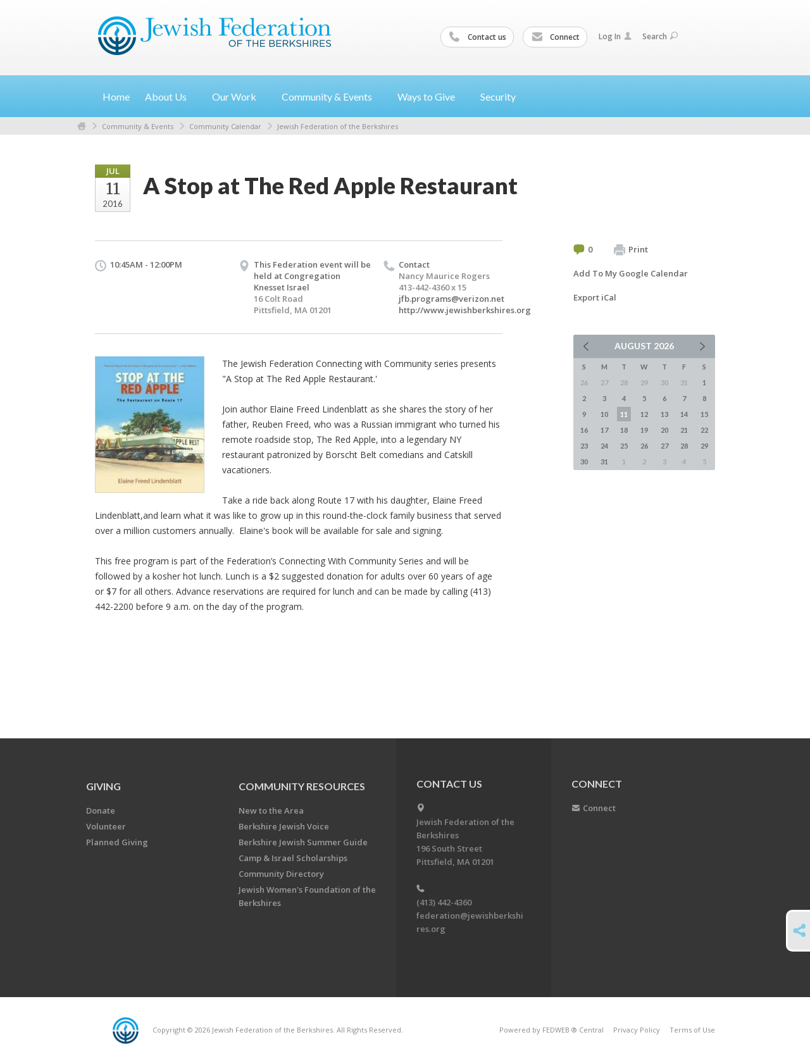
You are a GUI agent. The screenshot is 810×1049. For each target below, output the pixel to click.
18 (624, 430)
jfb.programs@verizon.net (451, 298)
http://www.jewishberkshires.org (465, 310)
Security (498, 96)
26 (644, 446)
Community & (332, 96)
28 (684, 446)
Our (239, 96)
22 (704, 430)
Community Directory (281, 873)
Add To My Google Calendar (630, 273)
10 (604, 414)
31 (604, 461)
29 (704, 446)
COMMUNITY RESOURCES (302, 786)
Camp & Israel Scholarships (293, 858)
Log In (615, 36)
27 (664, 446)
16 (584, 430)
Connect (556, 37)
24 (604, 446)
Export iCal (594, 297)
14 (684, 414)
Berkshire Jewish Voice (284, 826)
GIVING (103, 786)
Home (116, 96)
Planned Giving (117, 842)
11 (624, 414)
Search (660, 36)
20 (664, 430)
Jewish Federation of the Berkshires (337, 126)
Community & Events (137, 126)
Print (631, 250)
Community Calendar (225, 126)
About (171, 96)
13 (664, 414)
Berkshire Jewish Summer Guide (303, 842)
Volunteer (106, 826)
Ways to (431, 96)
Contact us (477, 37)
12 (644, 414)
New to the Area (271, 810)
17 (604, 430)
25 (624, 446)
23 (584, 446)
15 (704, 414)
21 (684, 430)
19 (644, 430)
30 (584, 461)
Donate (100, 810)
